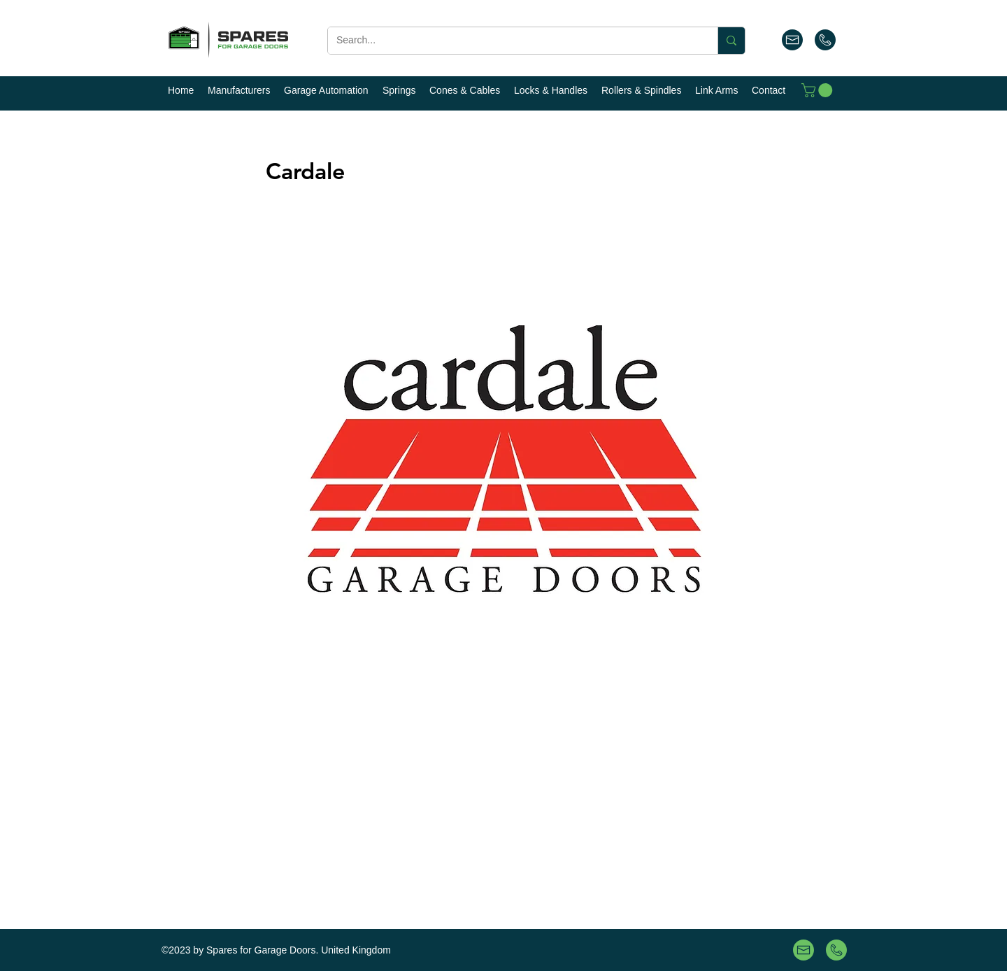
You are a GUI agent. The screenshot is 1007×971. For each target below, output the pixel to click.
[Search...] (512, 40)
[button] (818, 90)
